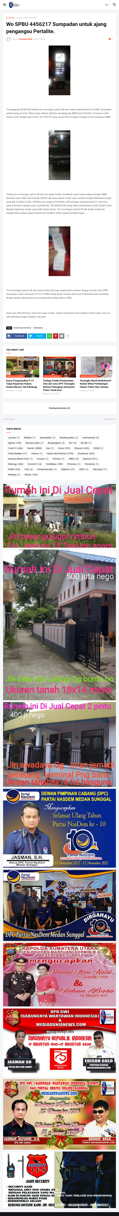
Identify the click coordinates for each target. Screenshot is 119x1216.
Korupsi (42, 458)
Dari (50, 448)
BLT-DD (86, 443)
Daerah (34, 448)
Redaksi (29, 437)
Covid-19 (15, 448)
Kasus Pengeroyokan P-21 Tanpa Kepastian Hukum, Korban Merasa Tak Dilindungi (21, 383)
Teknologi (100, 469)
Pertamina (92, 464)
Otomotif (34, 464)
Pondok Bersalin (47, 469)
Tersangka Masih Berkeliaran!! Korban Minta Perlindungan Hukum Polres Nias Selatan (95, 383)
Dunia (64, 448)
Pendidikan (54, 464)
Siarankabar (47, 437)
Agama (14, 443)
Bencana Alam (34, 443)
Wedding (14, 474)
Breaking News (69, 437)
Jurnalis (14, 437)
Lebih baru (10, 419)
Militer (73, 458)
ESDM (98, 448)
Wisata (31, 474)
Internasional (90, 437)
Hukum (36, 453)
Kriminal (58, 458)
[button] (4, 4)
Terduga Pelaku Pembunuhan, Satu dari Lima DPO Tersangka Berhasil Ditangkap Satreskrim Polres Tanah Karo (59, 385)
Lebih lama (109, 419)
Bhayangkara (56, 443)
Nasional (90, 458)
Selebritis (68, 469)
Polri (29, 469)
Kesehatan (38, 328)
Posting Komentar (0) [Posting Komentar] (59, 408)
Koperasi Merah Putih (20, 458)
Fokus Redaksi (17, 453)
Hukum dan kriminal (26, 18)
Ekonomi (82, 448)
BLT (72, 443)
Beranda (10, 18)
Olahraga (15, 464)
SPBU (83, 469)
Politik (14, 469)
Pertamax (73, 464)
